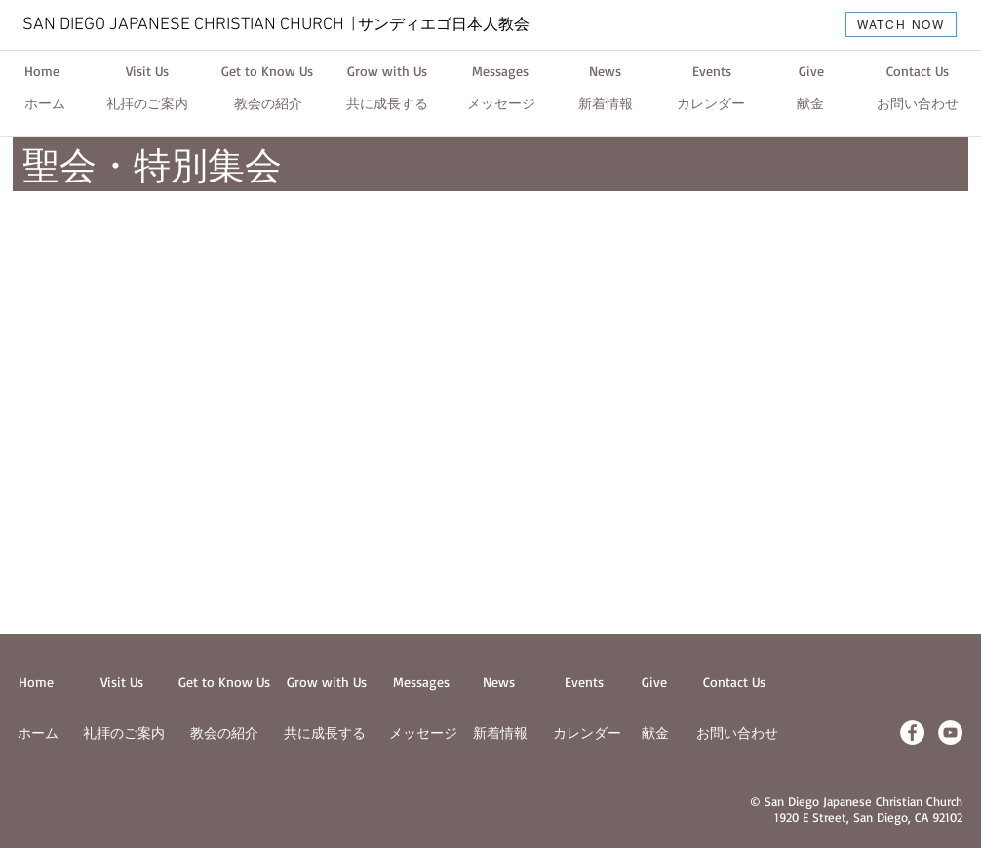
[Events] (712, 71)
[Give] (811, 71)
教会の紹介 (224, 732)
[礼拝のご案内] (147, 104)
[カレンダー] (710, 104)
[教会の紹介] (268, 104)
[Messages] (500, 71)
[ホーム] (45, 104)
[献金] (809, 104)
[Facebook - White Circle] (912, 732)
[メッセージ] (501, 104)
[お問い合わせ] (917, 104)
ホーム (38, 732)
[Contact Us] (917, 71)
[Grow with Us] (387, 71)
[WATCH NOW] (901, 24)
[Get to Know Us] (267, 71)
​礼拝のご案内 (124, 732)
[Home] (42, 71)
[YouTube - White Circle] (950, 732)
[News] (604, 71)
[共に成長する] (387, 104)
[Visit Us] (146, 71)
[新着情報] (606, 104)
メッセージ (423, 732)
